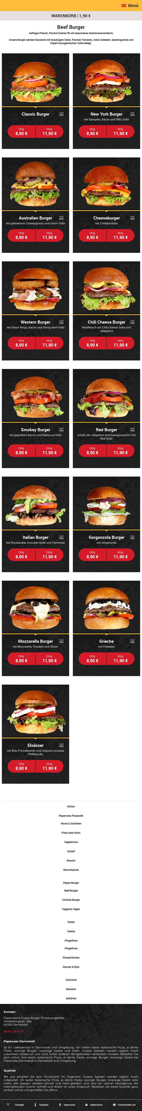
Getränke (71, 998)
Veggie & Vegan (71, 909)
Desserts (71, 989)
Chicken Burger (71, 900)
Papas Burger (71, 882)
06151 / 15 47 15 (13, 1031)
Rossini (71, 860)
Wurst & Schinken (71, 823)
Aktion (71, 806)
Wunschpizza (71, 869)
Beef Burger (71, 890)
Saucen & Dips (71, 967)
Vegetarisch (71, 842)
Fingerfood (71, 940)
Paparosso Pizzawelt (71, 815)
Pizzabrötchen (71, 957)
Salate (71, 931)
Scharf (71, 851)
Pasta (71, 922)
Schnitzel (71, 980)
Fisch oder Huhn (71, 832)
